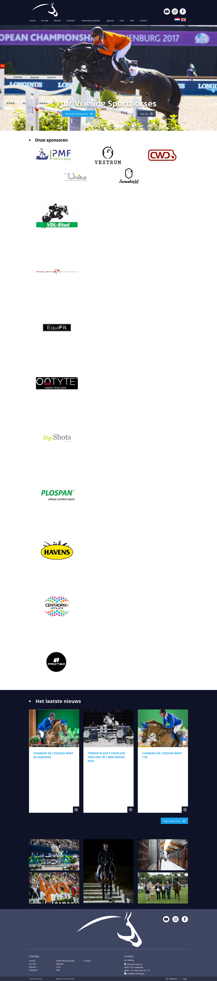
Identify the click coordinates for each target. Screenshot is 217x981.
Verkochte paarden (91, 20)
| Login (183, 978)
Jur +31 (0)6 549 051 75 (137, 970)
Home (33, 20)
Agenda (110, 20)
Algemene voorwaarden (65, 979)
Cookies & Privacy (35, 979)
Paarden (71, 20)
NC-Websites (171, 978)
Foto (122, 20)
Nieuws (57, 20)
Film (132, 20)
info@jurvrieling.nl (134, 973)
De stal (44, 20)
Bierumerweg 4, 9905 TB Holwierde (133, 966)
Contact (143, 20)
